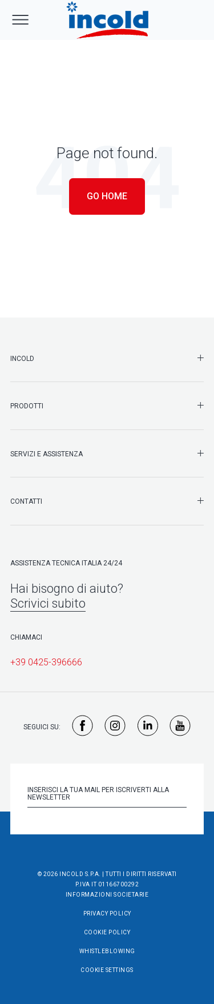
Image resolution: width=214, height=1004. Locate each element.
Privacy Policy (107, 913)
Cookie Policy (107, 932)
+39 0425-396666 (46, 662)
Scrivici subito (48, 603)
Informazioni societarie (107, 894)
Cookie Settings (107, 970)
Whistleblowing (107, 951)
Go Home (107, 196)
